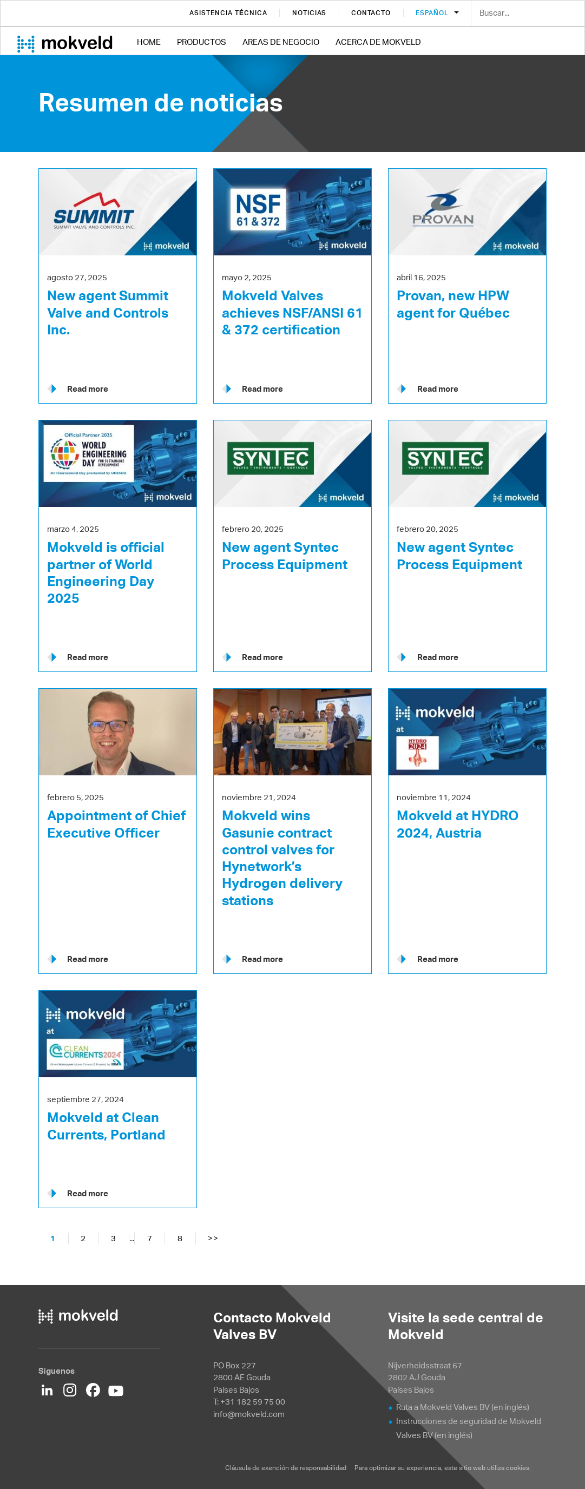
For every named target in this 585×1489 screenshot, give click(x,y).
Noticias (309, 13)
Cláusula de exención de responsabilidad (286, 1468)
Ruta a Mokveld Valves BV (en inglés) (462, 1407)
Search (568, 14)
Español (433, 13)
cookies (517, 1468)
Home (149, 42)
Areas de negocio (280, 42)
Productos (201, 42)
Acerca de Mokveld (378, 42)
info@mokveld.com (249, 1414)
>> (213, 1238)
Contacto (371, 13)
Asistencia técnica (228, 13)
